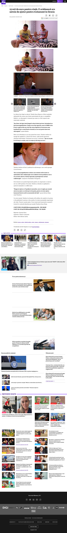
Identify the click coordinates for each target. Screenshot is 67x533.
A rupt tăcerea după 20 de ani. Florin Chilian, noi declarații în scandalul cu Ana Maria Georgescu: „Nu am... (24, 440)
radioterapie (41, 222)
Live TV (59, 1)
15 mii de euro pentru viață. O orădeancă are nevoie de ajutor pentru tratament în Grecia (28, 5)
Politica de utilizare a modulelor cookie (26, 521)
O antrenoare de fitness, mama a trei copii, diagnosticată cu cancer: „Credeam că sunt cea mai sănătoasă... (17, 415)
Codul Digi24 (39, 521)
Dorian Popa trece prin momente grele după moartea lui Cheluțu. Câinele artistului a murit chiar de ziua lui (24, 484)
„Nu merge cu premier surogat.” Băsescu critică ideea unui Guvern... (26, 382)
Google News (35, 226)
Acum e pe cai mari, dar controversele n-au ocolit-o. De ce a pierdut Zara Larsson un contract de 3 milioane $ (24, 450)
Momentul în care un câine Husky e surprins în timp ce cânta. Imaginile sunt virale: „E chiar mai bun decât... (24, 475)
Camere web (47, 521)
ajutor (22, 222)
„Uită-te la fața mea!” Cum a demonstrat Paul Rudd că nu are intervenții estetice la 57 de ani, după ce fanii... (56, 450)
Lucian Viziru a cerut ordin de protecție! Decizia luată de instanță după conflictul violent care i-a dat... (42, 407)
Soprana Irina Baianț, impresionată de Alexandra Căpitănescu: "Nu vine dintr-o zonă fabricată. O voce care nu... (24, 466)
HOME (2, 5)
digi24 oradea (28, 222)
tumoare (47, 222)
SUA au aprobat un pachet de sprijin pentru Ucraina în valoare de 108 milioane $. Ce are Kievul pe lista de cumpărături (21, 344)
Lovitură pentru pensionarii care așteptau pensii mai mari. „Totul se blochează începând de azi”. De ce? (57, 459)
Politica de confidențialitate (37, 517)
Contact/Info (55, 521)
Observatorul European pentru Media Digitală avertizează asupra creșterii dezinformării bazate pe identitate (42, 424)
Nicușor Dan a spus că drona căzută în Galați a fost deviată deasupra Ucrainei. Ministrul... (46, 244)
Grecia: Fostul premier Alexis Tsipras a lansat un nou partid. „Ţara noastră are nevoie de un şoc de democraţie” (22, 285)
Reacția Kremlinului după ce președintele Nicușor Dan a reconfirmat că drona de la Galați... (33, 245)
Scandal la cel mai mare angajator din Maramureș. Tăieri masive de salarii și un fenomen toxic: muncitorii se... (23, 458)
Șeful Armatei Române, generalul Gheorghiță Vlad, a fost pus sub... (26, 376)
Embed (15, 96)
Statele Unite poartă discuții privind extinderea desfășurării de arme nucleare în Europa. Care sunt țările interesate (33, 109)
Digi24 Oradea (11, 5)
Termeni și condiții (27, 517)
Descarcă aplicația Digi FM (22, 444)
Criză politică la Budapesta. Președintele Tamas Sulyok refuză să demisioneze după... (20, 244)
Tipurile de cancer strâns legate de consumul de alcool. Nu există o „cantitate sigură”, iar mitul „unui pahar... (24, 433)
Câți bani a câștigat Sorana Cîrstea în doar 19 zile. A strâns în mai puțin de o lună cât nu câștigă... (58, 407)
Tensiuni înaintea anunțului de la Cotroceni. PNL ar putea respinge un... (19, 371)
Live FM (54, 1)
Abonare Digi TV (12, 521)
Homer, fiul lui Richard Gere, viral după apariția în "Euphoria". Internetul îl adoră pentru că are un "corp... (57, 475)
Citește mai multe (49, 381)
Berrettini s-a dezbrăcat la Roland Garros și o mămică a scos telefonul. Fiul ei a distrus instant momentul (56, 441)
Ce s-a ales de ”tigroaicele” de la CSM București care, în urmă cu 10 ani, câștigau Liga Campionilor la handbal (58, 424)
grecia (19, 222)
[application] (33, 84)
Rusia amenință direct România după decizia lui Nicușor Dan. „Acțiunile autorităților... (7, 244)
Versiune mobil (33, 526)
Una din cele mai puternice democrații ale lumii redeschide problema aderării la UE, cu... (59, 245)
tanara (36, 222)
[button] (33, 83)
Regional (6, 5)
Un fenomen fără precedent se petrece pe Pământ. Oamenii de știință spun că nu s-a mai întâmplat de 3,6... (56, 467)
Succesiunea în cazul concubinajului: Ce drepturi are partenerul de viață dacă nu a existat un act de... (56, 433)
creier (33, 222)
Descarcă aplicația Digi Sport (35, 265)
